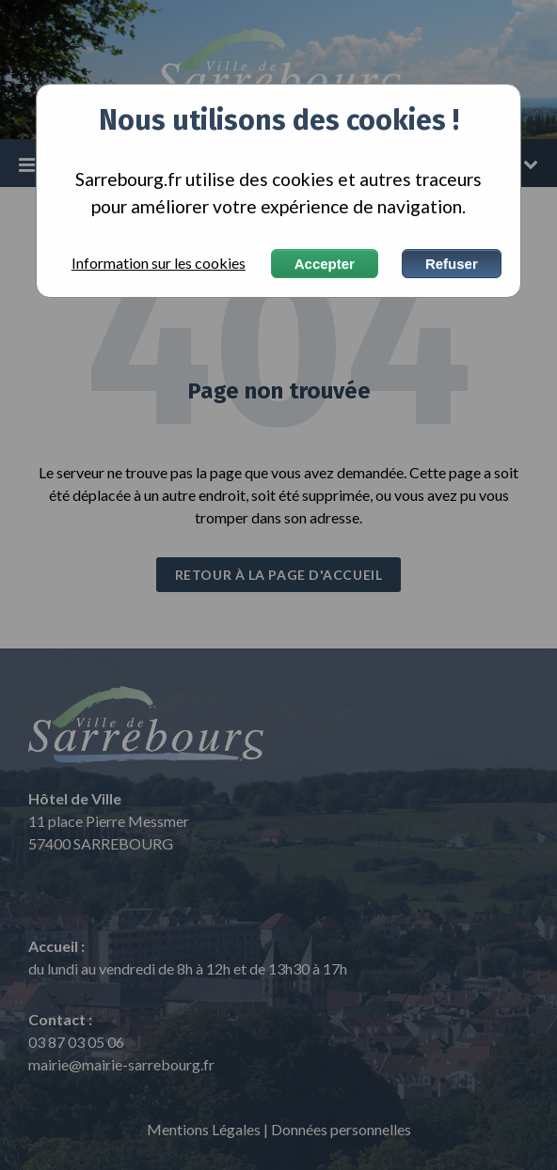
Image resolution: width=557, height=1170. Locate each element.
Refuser (451, 264)
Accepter (324, 264)
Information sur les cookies (159, 263)
